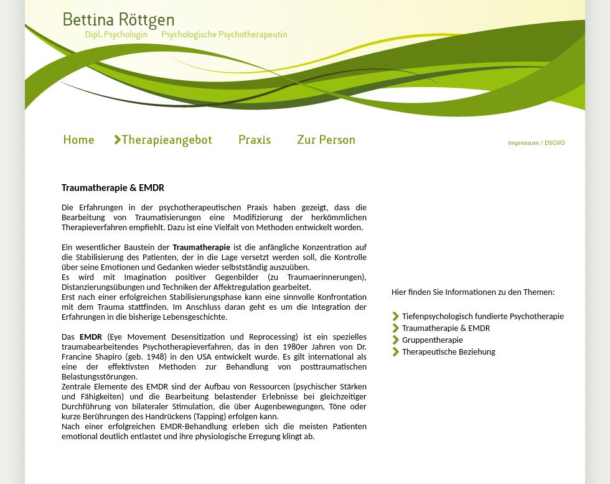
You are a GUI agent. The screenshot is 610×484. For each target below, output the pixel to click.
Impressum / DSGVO (536, 143)
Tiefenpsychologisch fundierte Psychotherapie (483, 316)
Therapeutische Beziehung (448, 352)
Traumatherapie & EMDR (446, 328)
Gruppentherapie (432, 340)
